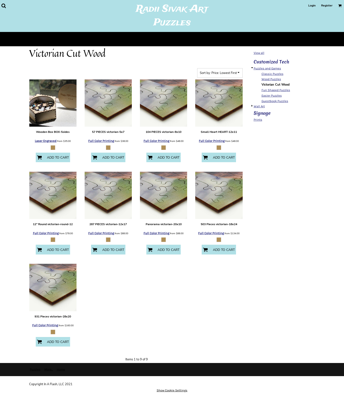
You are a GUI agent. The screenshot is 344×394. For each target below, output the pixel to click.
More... (48, 369)
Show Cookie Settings (172, 390)
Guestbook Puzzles (275, 101)
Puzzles (35, 369)
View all (259, 53)
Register (327, 5)
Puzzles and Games (267, 68)
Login (312, 5)
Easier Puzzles (272, 95)
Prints (258, 119)
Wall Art (259, 106)
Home (61, 369)
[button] (3, 5)
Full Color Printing (101, 141)
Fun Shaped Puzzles (276, 90)
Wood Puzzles (271, 79)
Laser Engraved (45, 141)
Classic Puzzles (272, 74)
